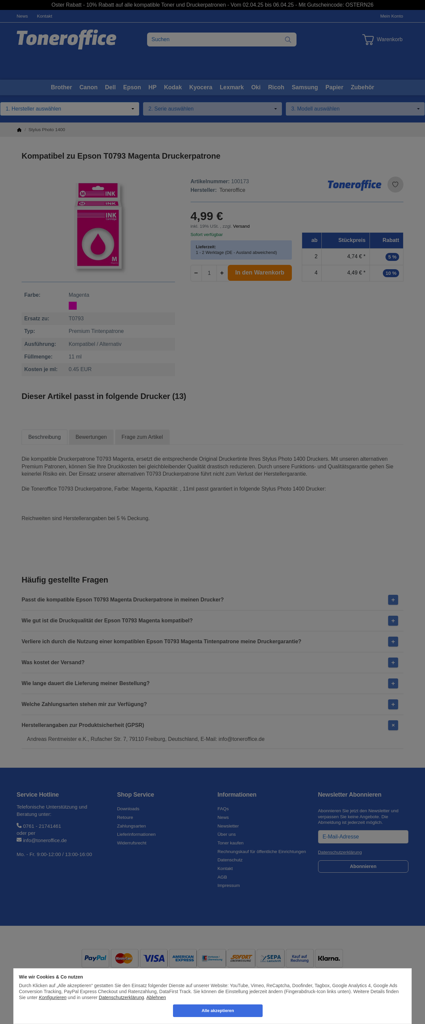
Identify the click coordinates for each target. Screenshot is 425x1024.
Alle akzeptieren (218, 1010)
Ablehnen (156, 997)
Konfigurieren (52, 997)
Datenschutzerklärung (121, 997)
